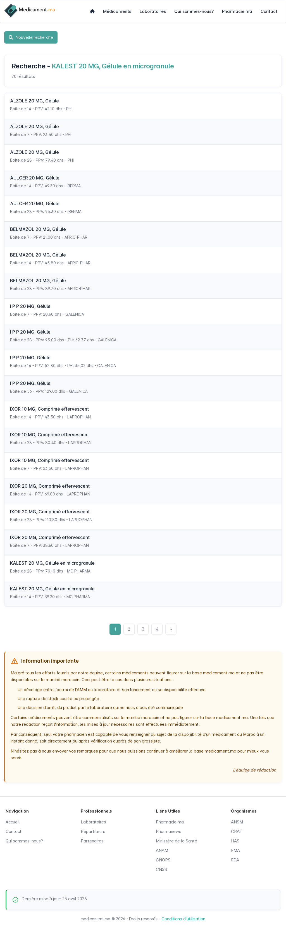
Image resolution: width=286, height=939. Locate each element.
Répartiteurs (93, 831)
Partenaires (92, 841)
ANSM (237, 822)
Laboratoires (153, 11)
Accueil (13, 822)
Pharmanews (168, 831)
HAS (235, 841)
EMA (235, 850)
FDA (235, 860)
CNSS (161, 869)
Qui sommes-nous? (194, 11)
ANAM (162, 850)
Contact (269, 11)
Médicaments (117, 11)
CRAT (236, 831)
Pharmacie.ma (237, 11)
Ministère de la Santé (176, 841)
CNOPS (163, 860)
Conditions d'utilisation (183, 918)
